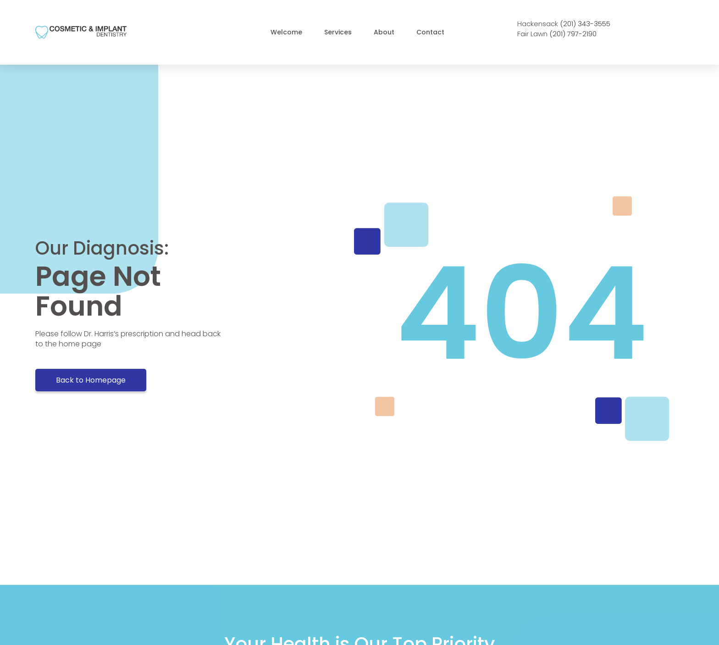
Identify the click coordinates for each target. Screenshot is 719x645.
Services (338, 32)
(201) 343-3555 (585, 23)
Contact (430, 32)
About (384, 32)
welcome (286, 32)
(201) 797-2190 (573, 34)
